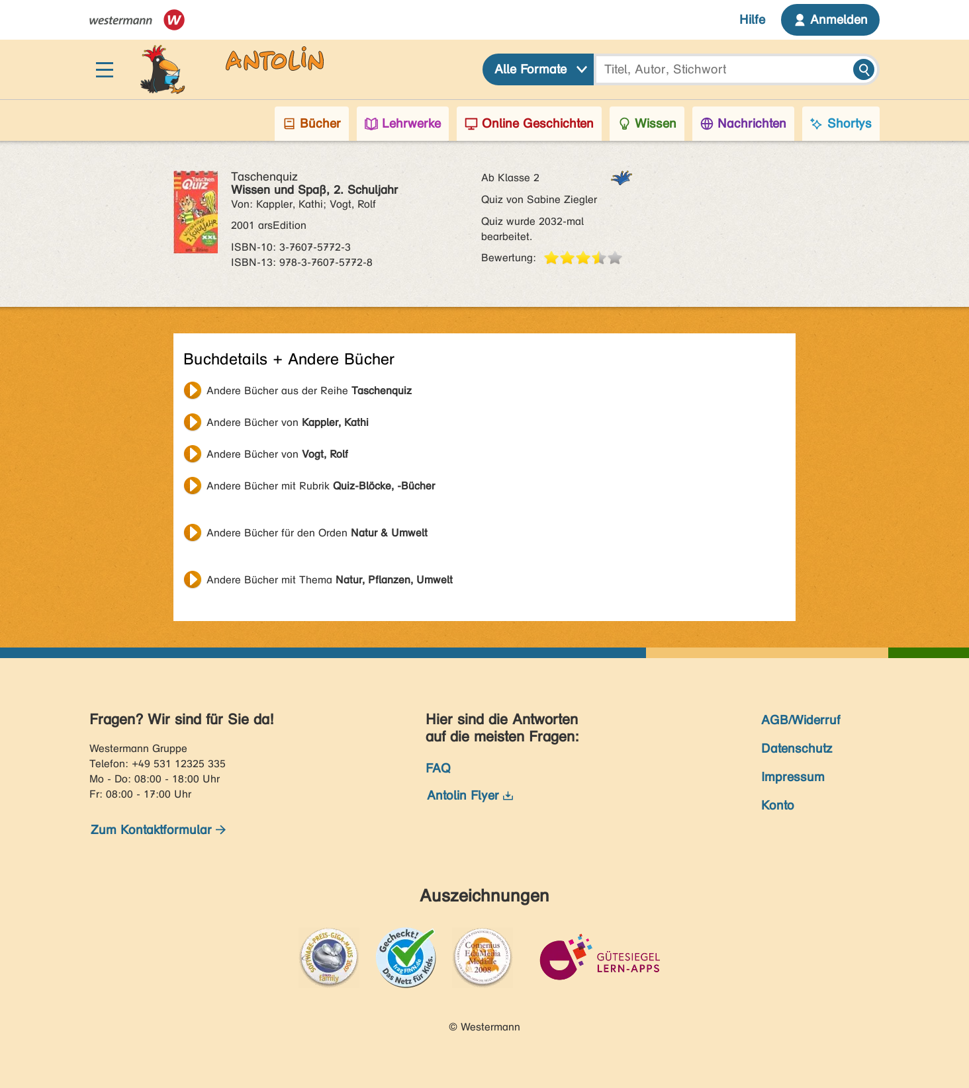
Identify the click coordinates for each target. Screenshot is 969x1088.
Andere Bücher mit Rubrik (321, 486)
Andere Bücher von (288, 422)
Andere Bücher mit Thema (330, 579)
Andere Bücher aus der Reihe (309, 390)
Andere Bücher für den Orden (317, 532)
